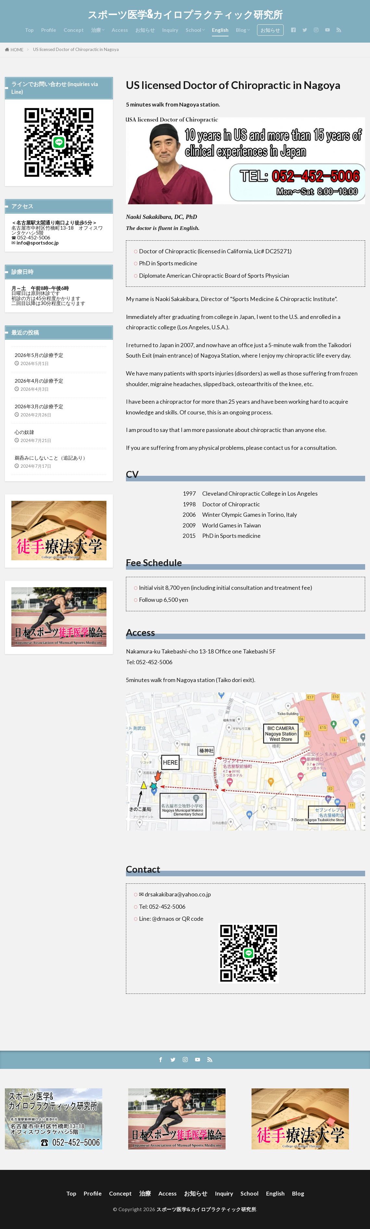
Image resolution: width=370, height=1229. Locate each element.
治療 (96, 30)
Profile (48, 30)
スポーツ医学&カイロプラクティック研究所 (185, 14)
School (193, 30)
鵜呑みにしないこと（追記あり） (51, 458)
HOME (17, 49)
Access (120, 30)
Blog (241, 30)
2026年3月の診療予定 (39, 406)
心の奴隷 (24, 432)
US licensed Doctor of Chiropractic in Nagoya (76, 49)
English (220, 30)
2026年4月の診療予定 (39, 381)
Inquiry (170, 30)
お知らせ (145, 30)
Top (29, 30)
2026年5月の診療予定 (39, 355)
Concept (74, 30)
